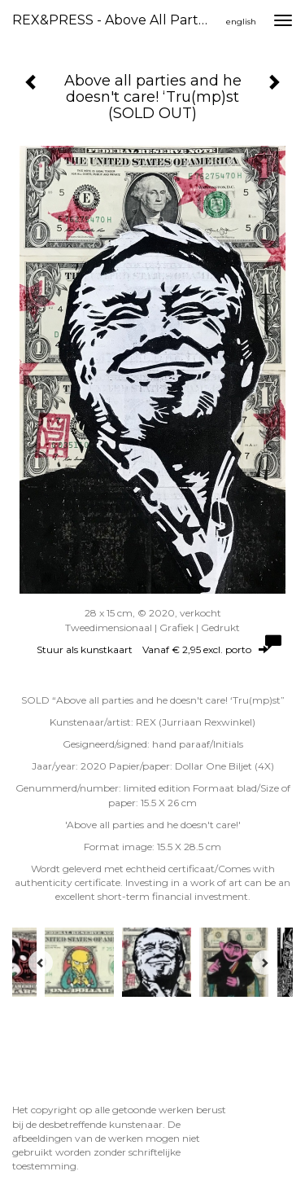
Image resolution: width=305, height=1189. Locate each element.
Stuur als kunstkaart (152, 649)
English (241, 21)
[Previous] (40, 962)
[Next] (264, 962)
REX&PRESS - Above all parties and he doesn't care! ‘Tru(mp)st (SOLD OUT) (116, 20)
